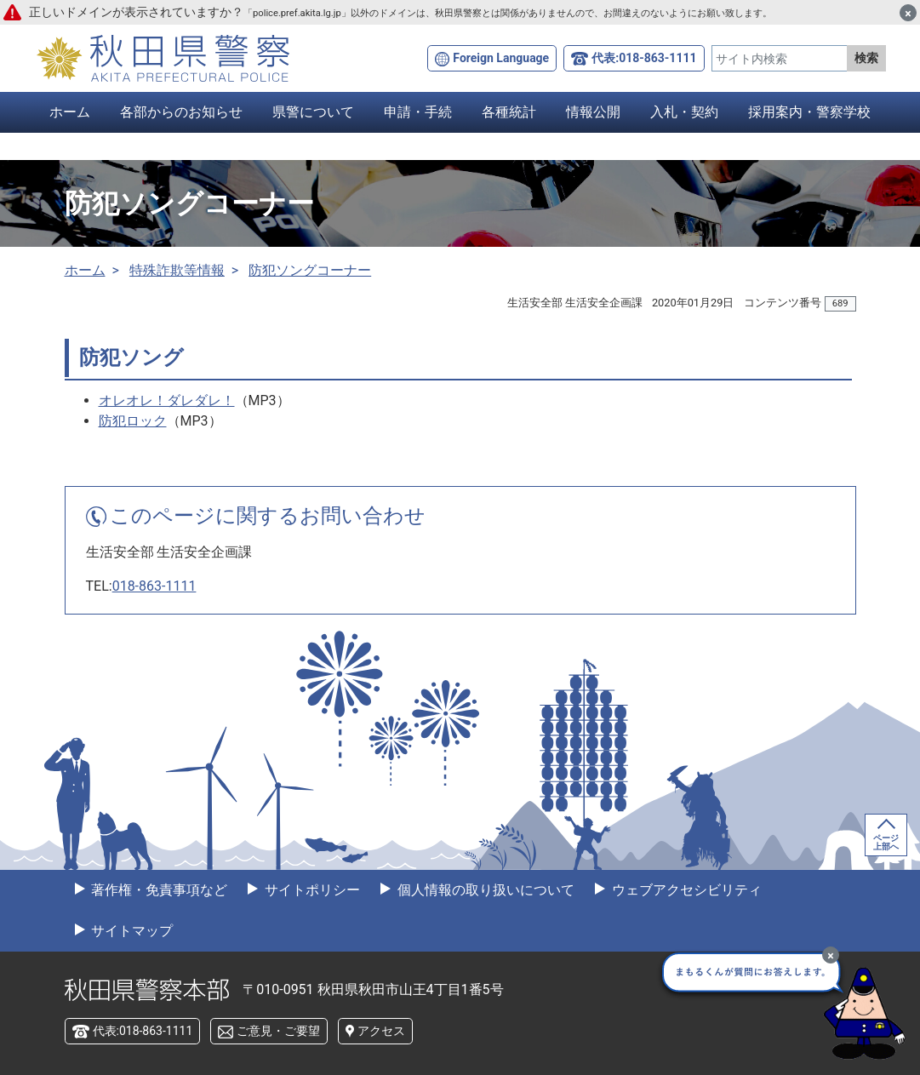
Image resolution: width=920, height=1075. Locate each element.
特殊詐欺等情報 (177, 270)
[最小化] (830, 954)
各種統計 (509, 112)
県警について (313, 112)
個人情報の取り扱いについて (484, 890)
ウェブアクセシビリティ (685, 890)
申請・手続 (418, 112)
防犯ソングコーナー (310, 270)
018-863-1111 (154, 586)
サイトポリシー (310, 890)
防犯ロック (133, 421)
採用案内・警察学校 (809, 112)
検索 (866, 58)
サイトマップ (131, 931)
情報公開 (593, 112)
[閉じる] (908, 12)
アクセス (381, 1031)
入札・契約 (684, 112)
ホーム (69, 112)
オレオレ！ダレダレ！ (167, 400)
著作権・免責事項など (158, 890)
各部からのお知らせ (181, 112)
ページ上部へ (886, 842)
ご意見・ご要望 (278, 1031)
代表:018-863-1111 (643, 58)
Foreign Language (501, 58)
